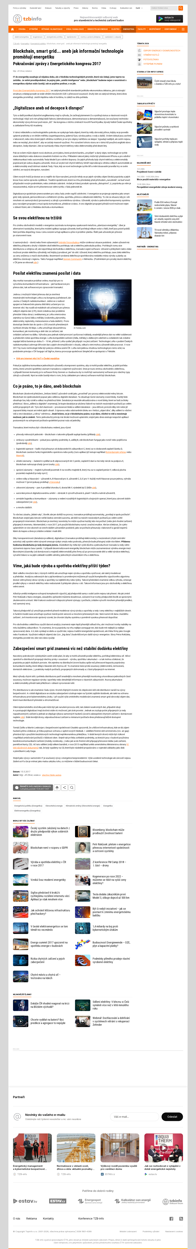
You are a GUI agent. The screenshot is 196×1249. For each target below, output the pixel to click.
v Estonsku (54, 482)
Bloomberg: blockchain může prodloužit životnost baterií (108, 831)
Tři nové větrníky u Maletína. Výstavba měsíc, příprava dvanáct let (167, 233)
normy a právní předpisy (91, 37)
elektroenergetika (22, 37)
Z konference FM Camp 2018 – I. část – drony (109, 863)
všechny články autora (51, 775)
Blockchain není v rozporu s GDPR (49, 847)
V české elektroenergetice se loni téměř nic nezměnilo (49, 928)
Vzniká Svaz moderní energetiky (48, 879)
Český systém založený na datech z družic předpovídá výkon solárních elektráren (50, 831)
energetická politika (55, 37)
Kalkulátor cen (126, 8)
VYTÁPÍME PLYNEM (152, 64)
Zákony (85, 8)
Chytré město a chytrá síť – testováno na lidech (45, 976)
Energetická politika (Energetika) (28, 806)
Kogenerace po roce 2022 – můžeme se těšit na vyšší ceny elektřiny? (109, 880)
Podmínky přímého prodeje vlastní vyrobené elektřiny (111, 960)
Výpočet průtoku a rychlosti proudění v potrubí (167, 128)
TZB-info (16, 44)
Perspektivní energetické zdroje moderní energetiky (160, 187)
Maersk (19, 455)
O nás (16, 1218)
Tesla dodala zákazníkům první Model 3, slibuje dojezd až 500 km (111, 896)
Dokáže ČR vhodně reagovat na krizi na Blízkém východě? (50, 1005)
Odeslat (172, 1116)
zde (35, 262)
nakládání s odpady (113, 37)
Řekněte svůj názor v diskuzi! (35, 787)
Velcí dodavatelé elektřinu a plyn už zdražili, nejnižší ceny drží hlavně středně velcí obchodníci (169, 219)
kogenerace (37, 37)
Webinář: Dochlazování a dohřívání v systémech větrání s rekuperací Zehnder (111, 1021)
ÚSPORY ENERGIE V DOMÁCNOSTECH (161, 50)
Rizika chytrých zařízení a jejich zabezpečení (48, 960)
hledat (72, 788)
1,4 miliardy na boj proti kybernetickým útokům (105, 928)
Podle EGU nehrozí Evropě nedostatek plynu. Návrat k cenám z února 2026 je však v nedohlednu (167, 205)
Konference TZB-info (91, 1218)
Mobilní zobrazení (128, 1231)
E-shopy (113, 8)
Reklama (31, 1218)
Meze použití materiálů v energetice (153, 179)
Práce (76, 8)
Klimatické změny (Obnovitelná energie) (83, 806)
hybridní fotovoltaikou (68, 242)
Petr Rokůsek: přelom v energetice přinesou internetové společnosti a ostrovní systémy (112, 848)
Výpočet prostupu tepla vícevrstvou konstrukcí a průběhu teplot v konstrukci (167, 114)
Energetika (25, 44)
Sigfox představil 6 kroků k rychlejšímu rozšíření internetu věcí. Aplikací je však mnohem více (50, 896)
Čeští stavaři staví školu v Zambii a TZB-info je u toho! (168, 82)
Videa (103, 8)
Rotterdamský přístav (116, 452)
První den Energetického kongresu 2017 (32, 90)
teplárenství (71, 37)
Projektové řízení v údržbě (149, 172)
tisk (57, 788)
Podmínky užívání (151, 1231)
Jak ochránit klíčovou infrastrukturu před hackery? (50, 912)
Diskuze (48, 8)
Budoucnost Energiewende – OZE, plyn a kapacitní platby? (111, 944)
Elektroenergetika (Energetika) (27, 811)
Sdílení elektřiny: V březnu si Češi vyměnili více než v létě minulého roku (111, 1005)
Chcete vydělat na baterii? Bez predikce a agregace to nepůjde (48, 1021)
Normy (95, 8)
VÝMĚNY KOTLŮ (151, 55)
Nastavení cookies (174, 1231)
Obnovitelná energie (54, 806)
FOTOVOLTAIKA (151, 59)
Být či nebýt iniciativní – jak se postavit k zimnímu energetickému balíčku (112, 912)
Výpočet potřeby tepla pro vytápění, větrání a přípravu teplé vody (169, 142)
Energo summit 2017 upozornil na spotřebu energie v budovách (49, 944)
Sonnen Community (72, 259)
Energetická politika (38, 44)
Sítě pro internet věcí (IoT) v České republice (37, 358)
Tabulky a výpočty (62, 8)
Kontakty (48, 1218)
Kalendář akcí (35, 8)
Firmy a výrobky (19, 8)
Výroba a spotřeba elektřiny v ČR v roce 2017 (48, 863)
